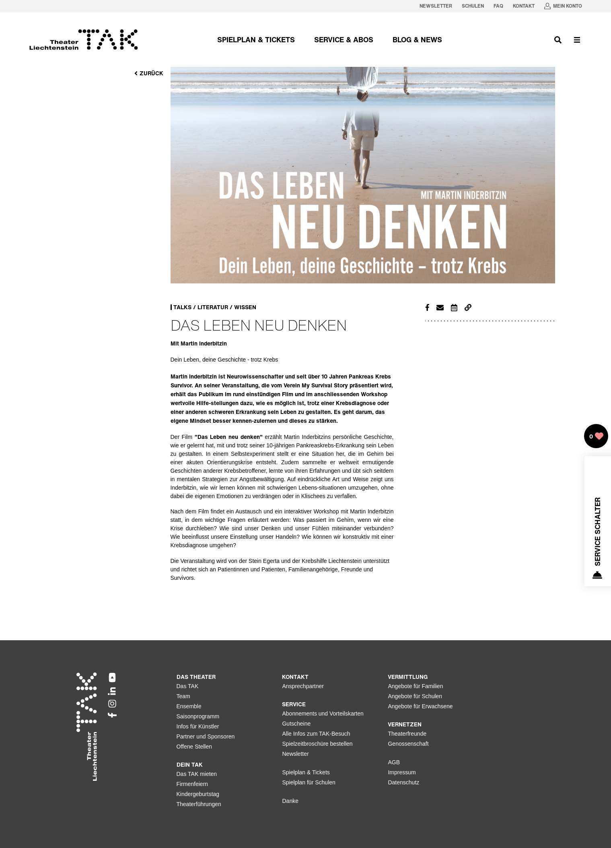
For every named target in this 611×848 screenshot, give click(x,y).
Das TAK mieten (197, 774)
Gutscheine (296, 723)
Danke (290, 801)
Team (183, 696)
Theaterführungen (199, 804)
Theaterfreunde (407, 733)
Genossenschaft (408, 743)
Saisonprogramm (198, 716)
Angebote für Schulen (415, 696)
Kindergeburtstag (198, 794)
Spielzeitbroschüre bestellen (317, 743)
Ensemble (189, 706)
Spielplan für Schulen (308, 782)
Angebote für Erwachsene (420, 706)
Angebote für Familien (415, 686)
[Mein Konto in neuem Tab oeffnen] (563, 6)
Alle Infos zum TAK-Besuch (316, 733)
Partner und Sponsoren (206, 736)
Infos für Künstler (198, 726)
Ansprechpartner (303, 686)
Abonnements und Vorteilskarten (322, 713)
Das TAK (188, 686)
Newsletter (295, 754)
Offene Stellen (194, 746)
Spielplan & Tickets (305, 772)
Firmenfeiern (192, 784)
